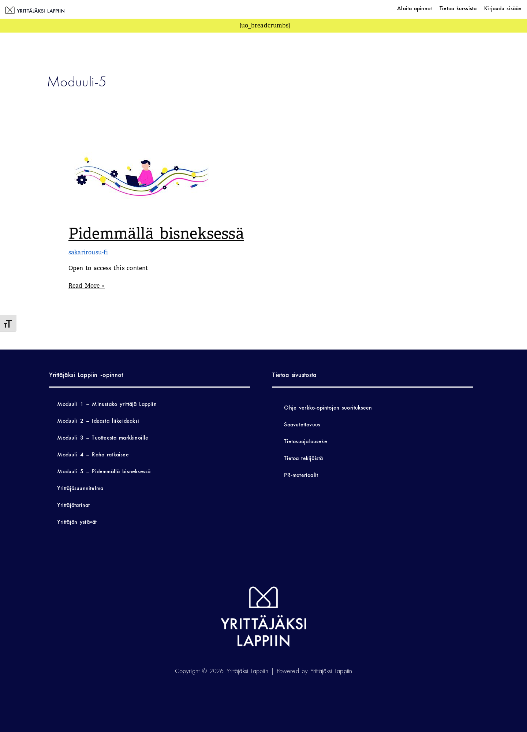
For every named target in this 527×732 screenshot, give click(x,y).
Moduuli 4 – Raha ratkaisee (92, 454)
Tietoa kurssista (458, 8)
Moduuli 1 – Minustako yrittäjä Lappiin (106, 404)
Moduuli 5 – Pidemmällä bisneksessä (103, 471)
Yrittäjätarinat (73, 505)
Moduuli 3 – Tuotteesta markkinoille (102, 437)
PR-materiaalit (301, 475)
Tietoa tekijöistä (303, 458)
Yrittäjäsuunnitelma (80, 488)
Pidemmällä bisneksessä (156, 233)
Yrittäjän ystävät (77, 522)
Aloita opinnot (414, 8)
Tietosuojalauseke (305, 441)
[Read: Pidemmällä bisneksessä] (141, 176)
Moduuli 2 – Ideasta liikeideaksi (98, 421)
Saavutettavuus (302, 424)
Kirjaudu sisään (503, 8)
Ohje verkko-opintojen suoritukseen (328, 407)
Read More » (86, 285)
